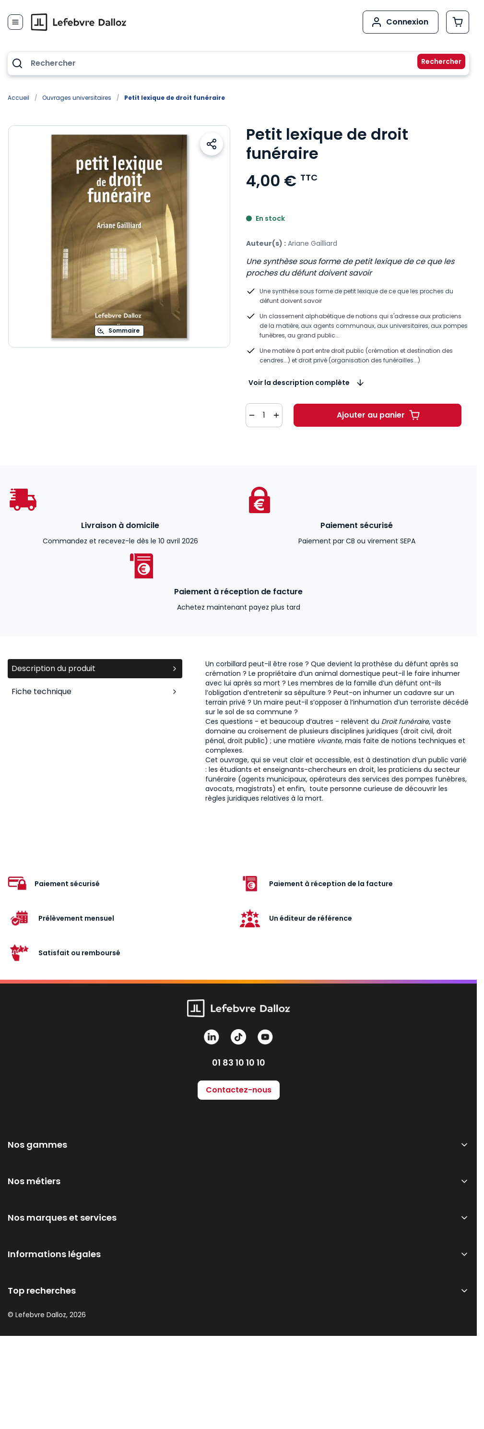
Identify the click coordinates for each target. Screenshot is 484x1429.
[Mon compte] (400, 22)
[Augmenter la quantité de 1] (276, 415)
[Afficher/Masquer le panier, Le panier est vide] (457, 22)
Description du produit (95, 668)
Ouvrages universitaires (76, 98)
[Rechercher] (435, 63)
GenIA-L (25, 1171)
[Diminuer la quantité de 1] (252, 415)
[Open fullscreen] (119, 236)
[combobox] (238, 63)
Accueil (18, 98)
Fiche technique (95, 691)
